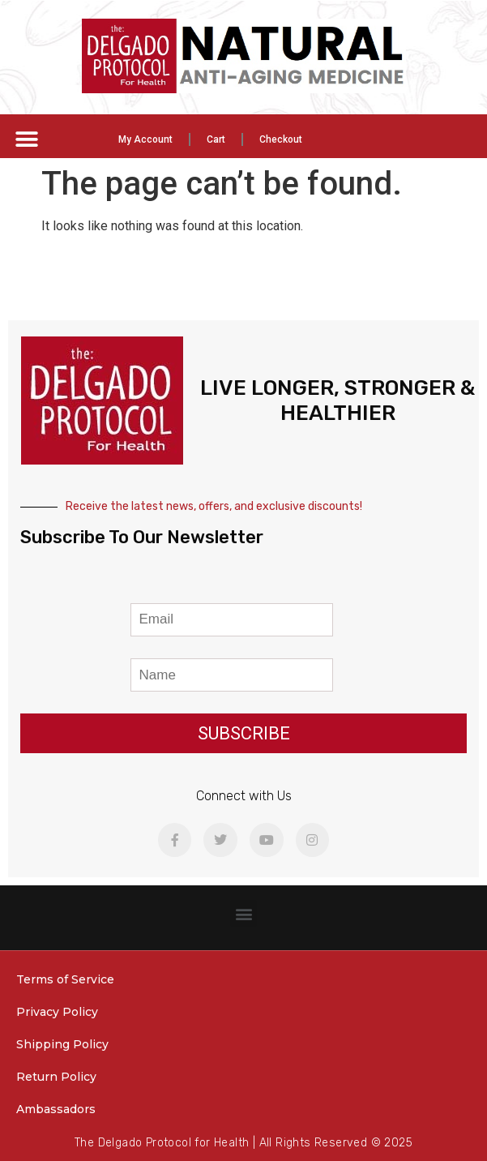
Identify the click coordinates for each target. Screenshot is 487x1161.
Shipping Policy (62, 1044)
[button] (26, 139)
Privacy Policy (57, 1012)
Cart (216, 139)
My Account (145, 139)
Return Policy (56, 1076)
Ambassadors (56, 1109)
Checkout (280, 139)
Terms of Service (65, 979)
